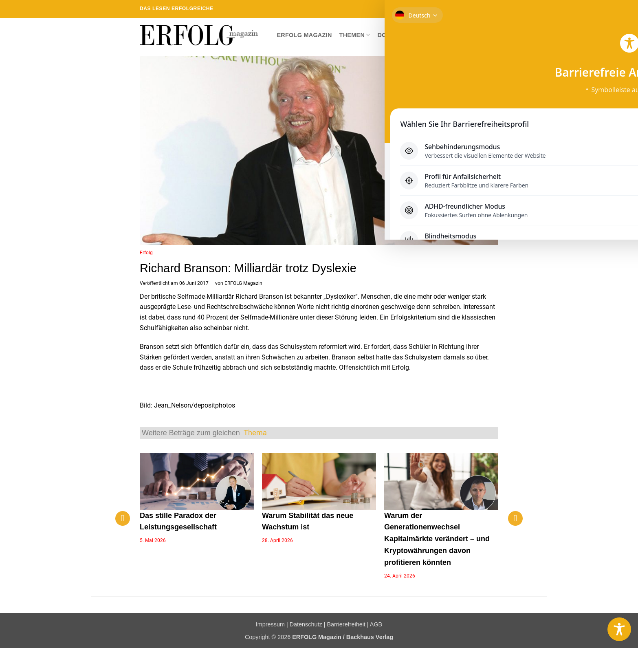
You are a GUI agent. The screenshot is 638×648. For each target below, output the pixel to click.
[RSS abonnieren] (478, 9)
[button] (491, 35)
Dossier (391, 35)
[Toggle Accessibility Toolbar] (619, 629)
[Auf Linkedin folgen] (486, 9)
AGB (376, 624)
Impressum (270, 624)
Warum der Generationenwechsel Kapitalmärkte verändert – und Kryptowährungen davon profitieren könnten (437, 538)
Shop (420, 35)
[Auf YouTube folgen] (494, 9)
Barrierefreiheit (346, 624)
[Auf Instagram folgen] (455, 9)
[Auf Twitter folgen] (463, 9)
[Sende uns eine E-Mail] (471, 9)
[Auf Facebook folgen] (447, 9)
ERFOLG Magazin (304, 35)
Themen (354, 35)
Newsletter (457, 35)
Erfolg (146, 253)
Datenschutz (306, 624)
